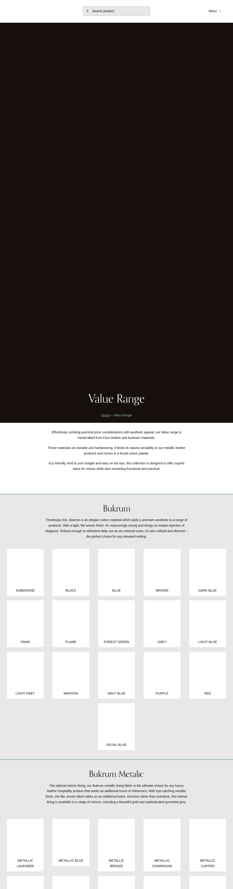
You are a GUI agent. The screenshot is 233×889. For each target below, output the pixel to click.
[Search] (87, 11)
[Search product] (116, 11)
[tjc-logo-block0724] (40, 5)
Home (105, 415)
